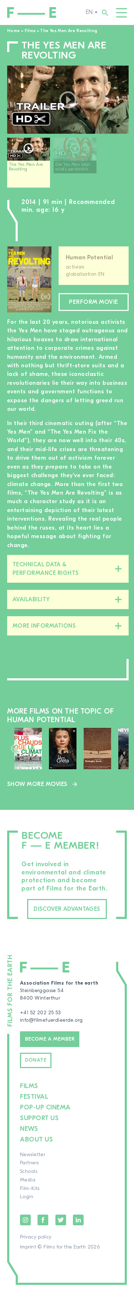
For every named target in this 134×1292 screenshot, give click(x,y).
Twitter (60, 1220)
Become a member (50, 1039)
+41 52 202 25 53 (40, 1013)
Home (13, 30)
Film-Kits (30, 1188)
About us (36, 1139)
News (29, 1129)
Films (30, 30)
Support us (39, 1118)
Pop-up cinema (45, 1107)
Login (26, 1197)
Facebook (43, 1220)
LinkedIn (78, 1220)
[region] (68, 165)
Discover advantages (67, 909)
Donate (36, 1060)
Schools (28, 1171)
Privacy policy (36, 1237)
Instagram (25, 1220)
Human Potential (89, 257)
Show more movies (37, 784)
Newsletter (32, 1155)
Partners (29, 1163)
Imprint (28, 1247)
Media (27, 1180)
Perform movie (93, 302)
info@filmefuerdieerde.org (51, 1020)
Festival (34, 1097)
